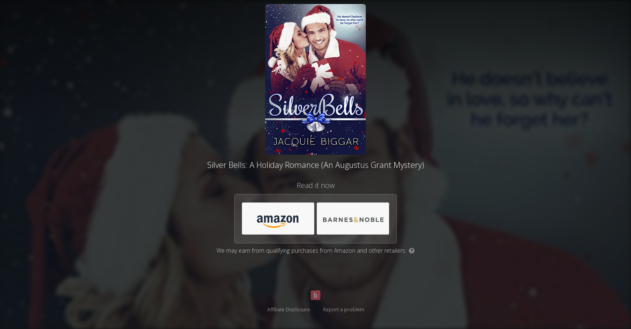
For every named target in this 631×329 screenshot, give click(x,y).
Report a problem (343, 309)
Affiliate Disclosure (288, 309)
